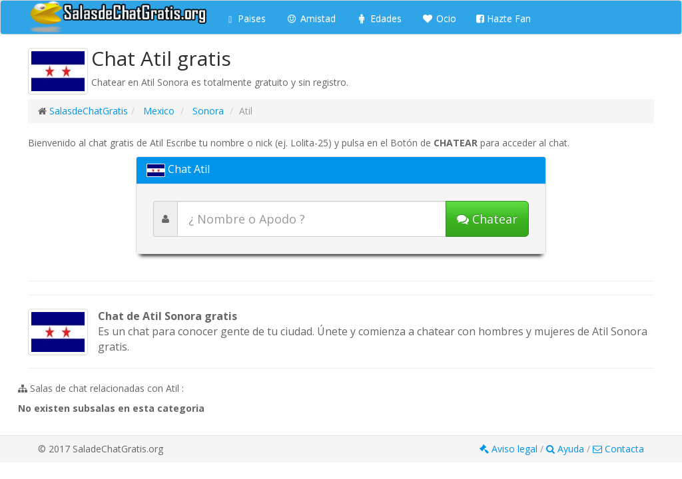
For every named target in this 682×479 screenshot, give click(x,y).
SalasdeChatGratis (88, 110)
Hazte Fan (503, 18)
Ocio (439, 18)
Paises (247, 18)
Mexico (157, 110)
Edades (379, 18)
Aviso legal (510, 448)
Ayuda (566, 448)
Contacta (618, 448)
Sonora (207, 110)
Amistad (311, 18)
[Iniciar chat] (487, 219)
